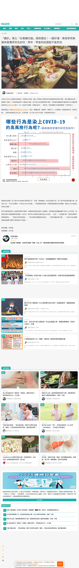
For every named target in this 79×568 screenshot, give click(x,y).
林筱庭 (26, 93)
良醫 (2, 33)
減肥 (10, 28)
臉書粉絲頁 (11, 105)
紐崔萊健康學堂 (71, 28)
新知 (22, 28)
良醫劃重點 (9, 93)
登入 (76, 24)
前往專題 (39, 500)
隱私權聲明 (35, 564)
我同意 (60, 564)
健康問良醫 (37, 28)
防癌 (4, 28)
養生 (16, 28)
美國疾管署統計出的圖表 (20, 110)
